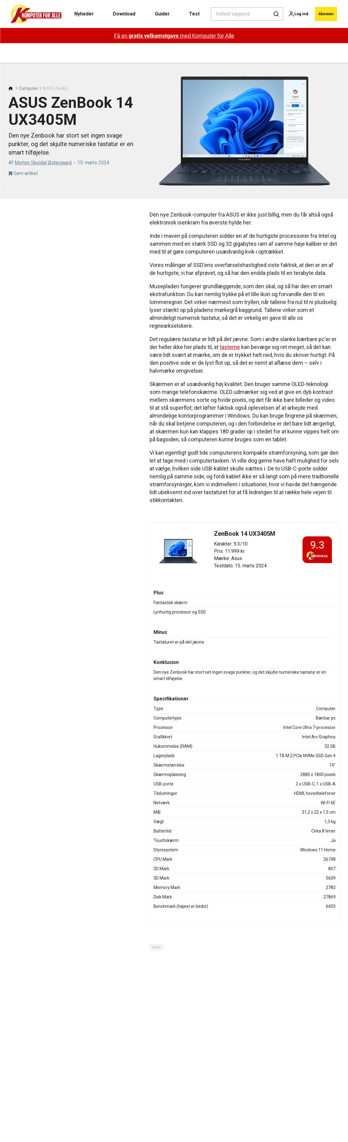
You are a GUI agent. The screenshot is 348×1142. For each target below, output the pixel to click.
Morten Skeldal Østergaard (43, 143)
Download (122, 14)
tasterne (230, 327)
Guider (159, 14)
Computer (28, 68)
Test (190, 14)
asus (156, 927)
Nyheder (83, 14)
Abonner (324, 14)
